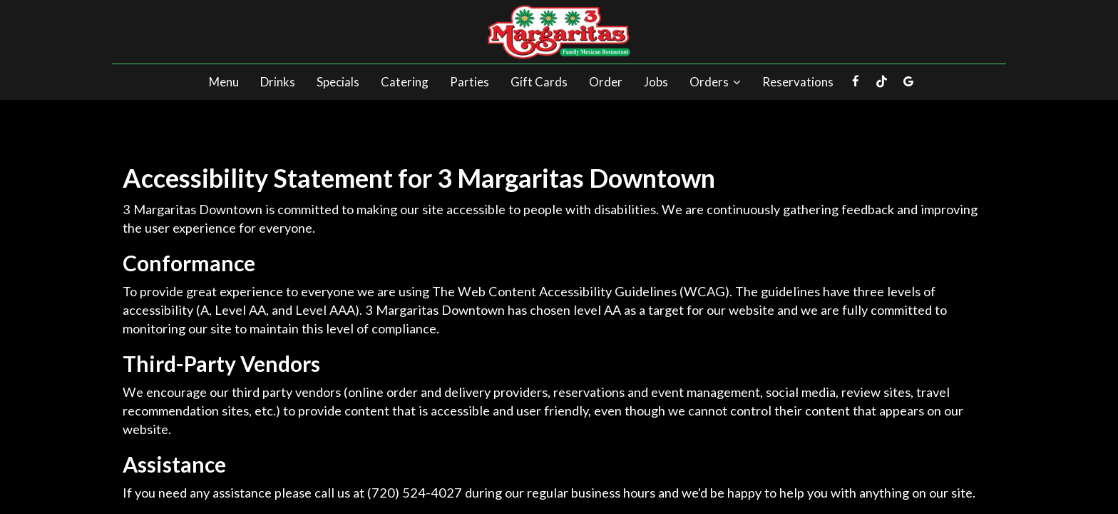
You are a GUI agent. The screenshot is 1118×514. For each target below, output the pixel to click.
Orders (715, 82)
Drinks (277, 82)
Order (605, 82)
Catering (405, 82)
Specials (338, 82)
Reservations (798, 82)
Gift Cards (539, 82)
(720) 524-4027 (414, 492)
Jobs (656, 82)
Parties (469, 82)
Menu (224, 82)
